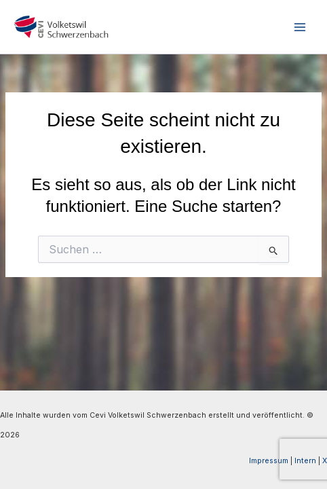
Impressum (268, 460)
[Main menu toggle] (299, 27)
